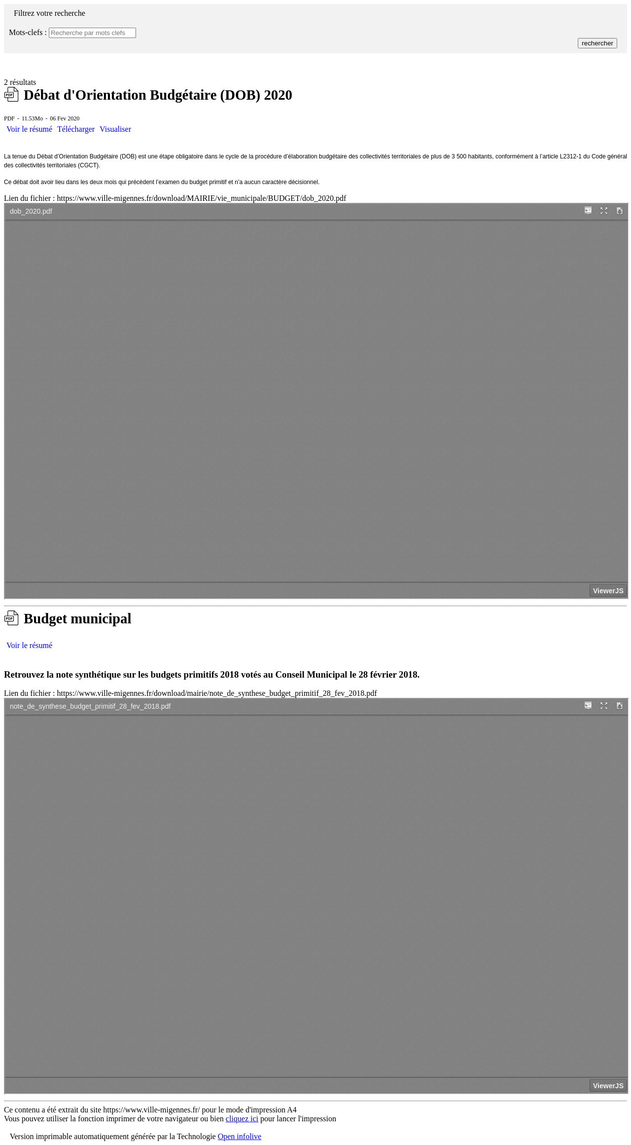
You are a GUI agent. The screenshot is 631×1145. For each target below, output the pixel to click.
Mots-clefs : (28, 32)
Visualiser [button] (115, 129)
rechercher (597, 43)
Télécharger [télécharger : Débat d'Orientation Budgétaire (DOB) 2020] (76, 129)
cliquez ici (242, 1118)
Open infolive (239, 1136)
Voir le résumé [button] (29, 129)
